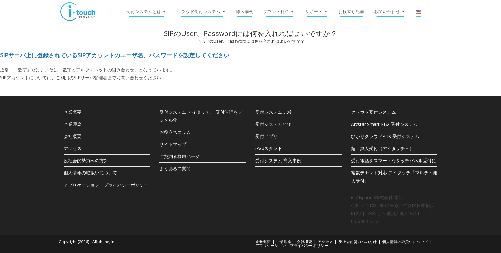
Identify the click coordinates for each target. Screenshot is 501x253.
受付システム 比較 (273, 112)
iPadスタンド (268, 148)
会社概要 (72, 136)
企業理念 (72, 124)
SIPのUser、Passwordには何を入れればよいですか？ (253, 41)
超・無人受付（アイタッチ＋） (382, 148)
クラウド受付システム (373, 112)
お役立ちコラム (175, 132)
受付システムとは (273, 124)
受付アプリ (266, 136)
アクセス (72, 148)
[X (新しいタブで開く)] (441, 11)
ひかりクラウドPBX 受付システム (385, 136)
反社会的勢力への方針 (86, 160)
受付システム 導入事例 (278, 160)
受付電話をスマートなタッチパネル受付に (393, 160)
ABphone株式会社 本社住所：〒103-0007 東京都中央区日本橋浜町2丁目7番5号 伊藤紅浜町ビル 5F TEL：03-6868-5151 (394, 209)
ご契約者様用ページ (179, 156)
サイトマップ (172, 144)
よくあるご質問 (175, 168)
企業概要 (72, 112)
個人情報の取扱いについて (90, 173)
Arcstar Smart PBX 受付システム (384, 124)
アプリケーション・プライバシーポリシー (106, 185)
